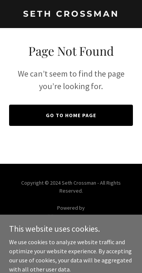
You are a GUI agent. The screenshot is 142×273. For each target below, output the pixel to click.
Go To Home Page (71, 115)
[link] (71, 14)
